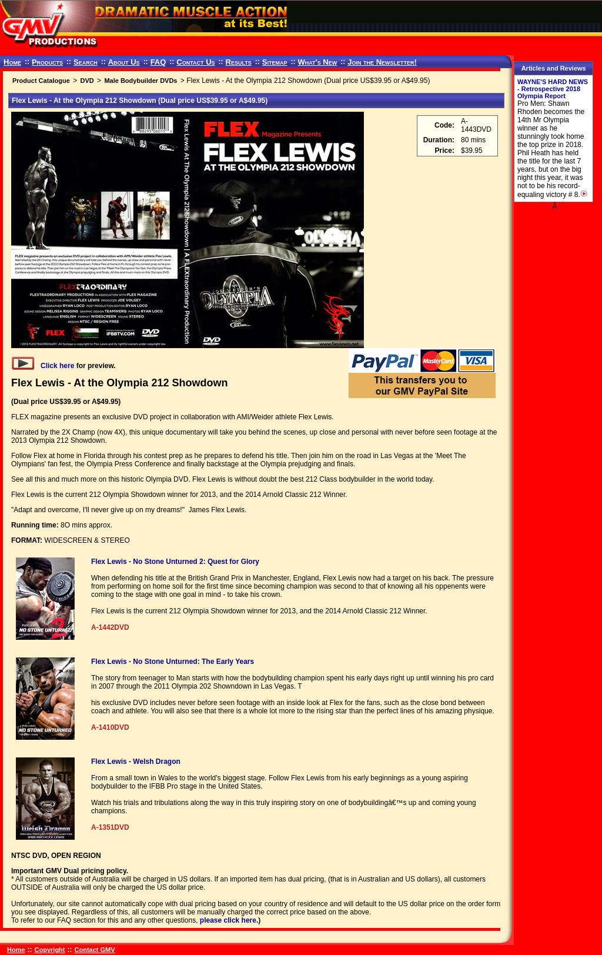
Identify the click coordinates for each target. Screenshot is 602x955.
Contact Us (195, 62)
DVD (86, 80)
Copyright (50, 949)
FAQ (158, 62)
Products (47, 62)
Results (239, 62)
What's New (317, 62)
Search (85, 62)
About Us (124, 62)
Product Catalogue (41, 80)
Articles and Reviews (553, 68)
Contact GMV (95, 949)
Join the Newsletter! (382, 62)
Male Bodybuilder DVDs (140, 80)
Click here (42, 366)
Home (12, 62)
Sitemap (274, 62)
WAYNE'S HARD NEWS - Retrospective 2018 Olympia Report (552, 88)
